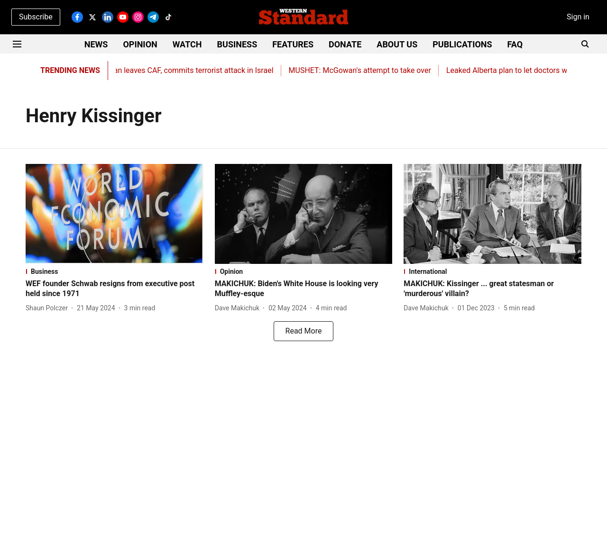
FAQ (515, 44)
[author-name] (49, 308)
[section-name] (114, 271)
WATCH (187, 44)
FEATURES (292, 44)
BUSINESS (237, 44)
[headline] (114, 289)
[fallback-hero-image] (114, 214)
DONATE (345, 44)
